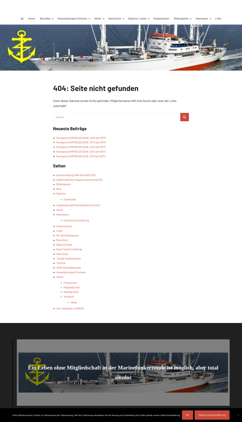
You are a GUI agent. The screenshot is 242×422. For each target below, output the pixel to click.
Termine (61, 262)
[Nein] (238, 415)
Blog (58, 188)
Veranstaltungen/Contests (73, 18)
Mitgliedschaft (72, 287)
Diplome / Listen (139, 18)
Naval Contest (64, 244)
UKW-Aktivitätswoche (68, 267)
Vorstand (69, 296)
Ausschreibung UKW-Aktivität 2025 (76, 175)
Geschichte (116, 18)
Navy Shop (62, 253)
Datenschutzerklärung (76, 220)
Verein (99, 18)
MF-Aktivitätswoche (67, 235)
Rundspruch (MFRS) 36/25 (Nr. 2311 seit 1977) (80, 156)
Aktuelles (47, 18)
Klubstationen (161, 18)
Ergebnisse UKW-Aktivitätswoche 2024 (78, 205)
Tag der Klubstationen (68, 258)
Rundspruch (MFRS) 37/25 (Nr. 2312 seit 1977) (80, 151)
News (74, 302)
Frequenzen (70, 282)
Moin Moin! (62, 240)
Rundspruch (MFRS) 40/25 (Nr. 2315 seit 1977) (81, 137)
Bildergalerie (183, 18)
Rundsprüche (71, 291)
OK (187, 415)
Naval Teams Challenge (69, 249)
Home (31, 18)
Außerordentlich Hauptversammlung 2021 (79, 179)
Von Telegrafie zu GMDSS (70, 308)
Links (218, 18)
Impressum (203, 18)
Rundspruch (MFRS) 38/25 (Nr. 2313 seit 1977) (80, 146)
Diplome (61, 193)
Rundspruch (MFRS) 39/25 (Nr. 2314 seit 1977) (80, 142)
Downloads (70, 199)
